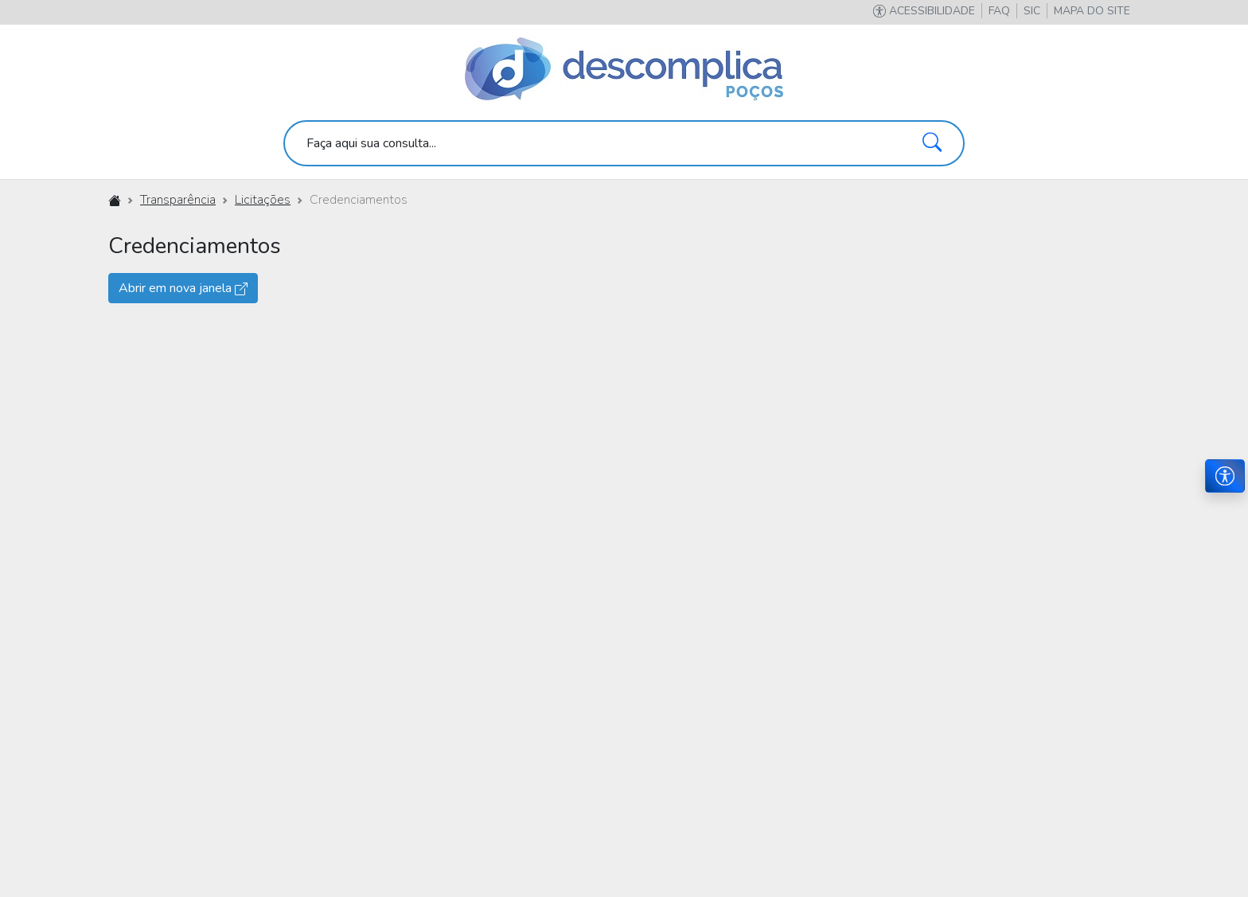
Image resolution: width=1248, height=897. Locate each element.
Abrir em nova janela (183, 288)
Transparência (178, 200)
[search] (624, 143)
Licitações (263, 200)
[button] (1092, 10)
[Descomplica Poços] (624, 70)
